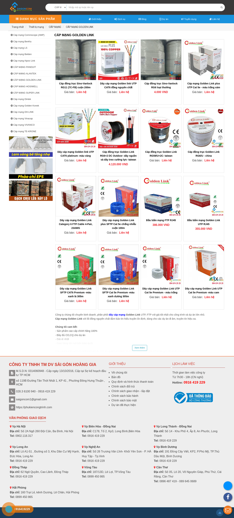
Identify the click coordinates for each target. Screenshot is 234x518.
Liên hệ (215, 19)
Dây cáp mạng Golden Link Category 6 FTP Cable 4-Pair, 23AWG (75, 224)
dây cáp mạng (117, 314)
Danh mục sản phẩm (35, 18)
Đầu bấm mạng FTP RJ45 (161, 220)
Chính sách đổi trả (123, 386)
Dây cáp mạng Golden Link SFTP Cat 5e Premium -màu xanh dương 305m (118, 292)
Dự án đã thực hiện (124, 404)
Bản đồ (116, 377)
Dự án (163, 19)
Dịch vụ (119, 19)
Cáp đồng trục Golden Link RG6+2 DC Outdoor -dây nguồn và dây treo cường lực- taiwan (118, 155)
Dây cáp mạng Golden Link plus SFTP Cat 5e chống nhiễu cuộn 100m (118, 224)
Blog (142, 19)
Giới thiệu (95, 19)
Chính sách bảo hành (125, 395)
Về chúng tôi (119, 372)
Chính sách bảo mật (124, 400)
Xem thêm (139, 347)
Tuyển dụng (188, 19)
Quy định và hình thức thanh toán (132, 381)
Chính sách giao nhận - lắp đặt (131, 391)
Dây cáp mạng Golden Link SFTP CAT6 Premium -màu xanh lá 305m (76, 292)
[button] (227, 510)
